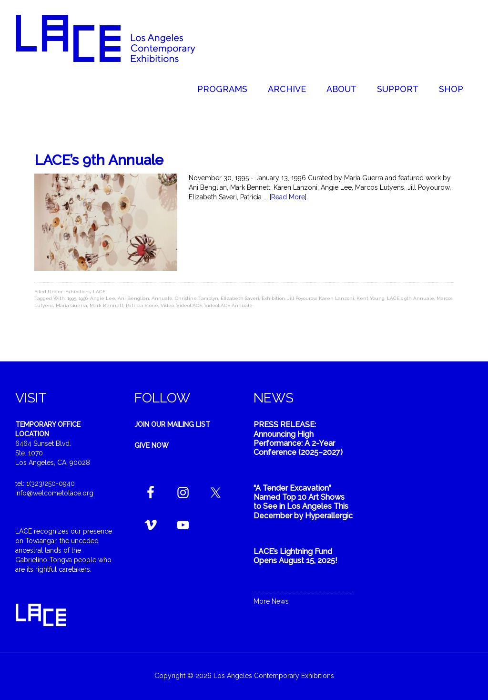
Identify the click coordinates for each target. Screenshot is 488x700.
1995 (71, 298)
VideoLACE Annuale (228, 305)
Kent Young (370, 298)
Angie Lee (102, 298)
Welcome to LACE (115, 38)
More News (271, 601)
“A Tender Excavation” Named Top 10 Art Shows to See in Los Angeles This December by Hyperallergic (303, 502)
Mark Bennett (106, 305)
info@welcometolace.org (54, 493)
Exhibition (273, 298)
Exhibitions (78, 291)
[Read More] (288, 197)
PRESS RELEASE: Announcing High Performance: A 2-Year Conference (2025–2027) (298, 438)
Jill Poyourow (301, 298)
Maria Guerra (71, 305)
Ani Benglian (133, 298)
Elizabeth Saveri (240, 298)
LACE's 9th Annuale (410, 298)
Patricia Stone (142, 305)
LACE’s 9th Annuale (98, 160)
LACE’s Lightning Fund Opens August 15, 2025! (295, 556)
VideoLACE (189, 305)
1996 (83, 298)
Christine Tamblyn (196, 298)
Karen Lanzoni (336, 298)
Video (167, 305)
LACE (99, 291)
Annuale (162, 298)
